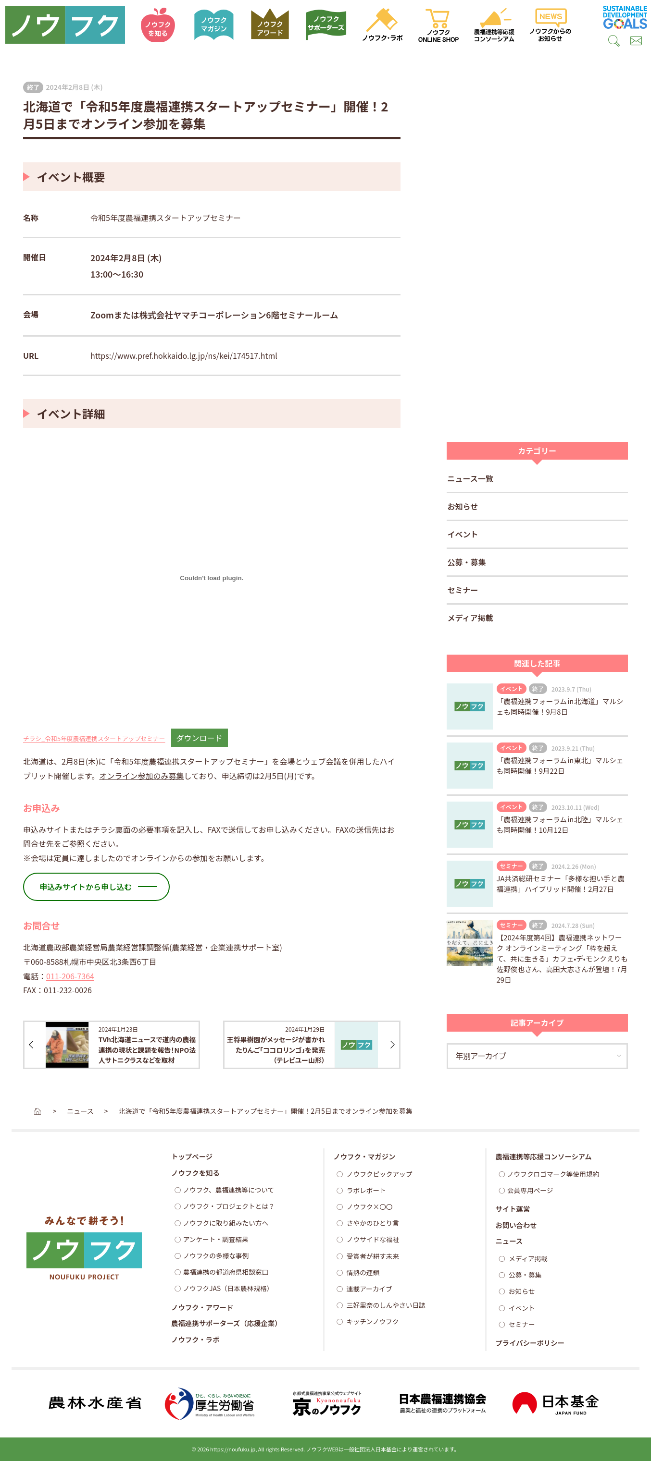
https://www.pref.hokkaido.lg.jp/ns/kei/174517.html (183, 355)
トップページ (192, 1156)
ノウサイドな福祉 (372, 1239)
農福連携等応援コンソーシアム (543, 1156)
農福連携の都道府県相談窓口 (226, 1272)
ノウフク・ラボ (195, 1339)
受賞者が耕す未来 (372, 1256)
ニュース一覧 (470, 478)
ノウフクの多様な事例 (216, 1255)
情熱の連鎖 (362, 1272)
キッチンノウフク (372, 1321)
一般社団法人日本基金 (370, 1449)
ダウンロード (199, 737)
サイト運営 (512, 1209)
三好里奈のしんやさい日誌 (385, 1305)
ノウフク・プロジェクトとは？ (229, 1206)
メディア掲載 (470, 617)
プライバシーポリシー (529, 1343)
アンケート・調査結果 (216, 1239)
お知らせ (463, 506)
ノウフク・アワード (202, 1307)
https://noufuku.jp (232, 1449)
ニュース (509, 1241)
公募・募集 (467, 562)
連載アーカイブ (368, 1288)
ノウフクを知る (195, 1173)
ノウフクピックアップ (379, 1174)
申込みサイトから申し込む (85, 886)
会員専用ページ (530, 1190)
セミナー (463, 590)
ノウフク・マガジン (364, 1156)
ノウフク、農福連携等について (229, 1189)
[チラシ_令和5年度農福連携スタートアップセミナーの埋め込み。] (212, 578)
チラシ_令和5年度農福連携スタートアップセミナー (94, 738)
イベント (463, 534)
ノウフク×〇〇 (369, 1206)
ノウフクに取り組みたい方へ (226, 1223)
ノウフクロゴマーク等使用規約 (553, 1174)
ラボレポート (365, 1190)
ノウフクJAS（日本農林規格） (228, 1288)
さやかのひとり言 (372, 1223)
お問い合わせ (516, 1225)
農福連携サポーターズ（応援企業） (226, 1323)
